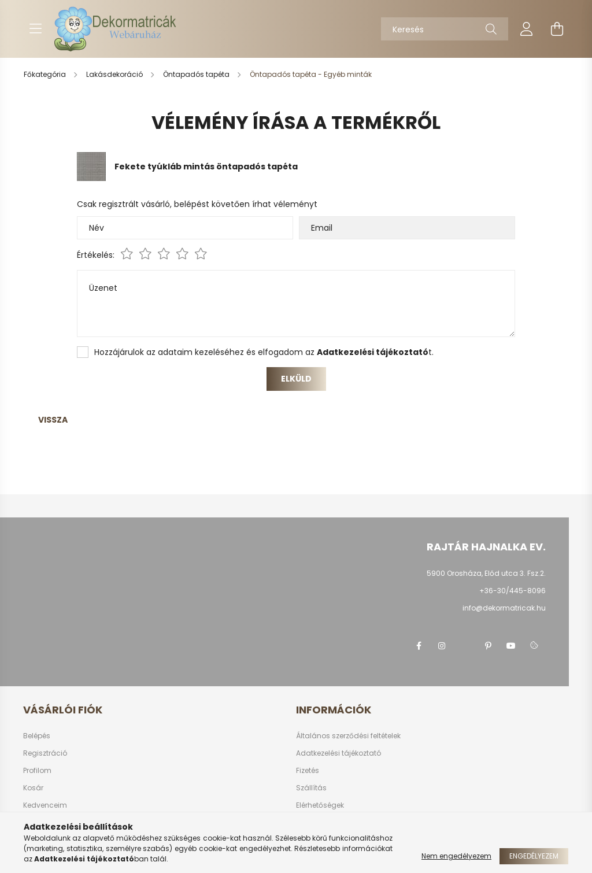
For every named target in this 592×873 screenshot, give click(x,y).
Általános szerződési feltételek (348, 736)
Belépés (36, 736)
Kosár (33, 788)
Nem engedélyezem (456, 856)
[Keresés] (444, 28)
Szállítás (311, 788)
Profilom (37, 771)
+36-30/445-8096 (512, 590)
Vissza (53, 420)
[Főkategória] (46, 74)
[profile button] (526, 28)
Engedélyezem (533, 856)
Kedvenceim (45, 805)
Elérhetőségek (320, 805)
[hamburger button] (35, 28)
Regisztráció (45, 753)
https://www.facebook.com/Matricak (418, 645)
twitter (464, 645)
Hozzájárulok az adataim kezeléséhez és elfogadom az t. (264, 352)
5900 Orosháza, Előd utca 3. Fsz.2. (486, 573)
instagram (441, 645)
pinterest (488, 645)
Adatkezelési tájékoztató (338, 753)
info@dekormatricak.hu (504, 608)
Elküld (296, 378)
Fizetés (307, 771)
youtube (511, 645)
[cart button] (556, 28)
